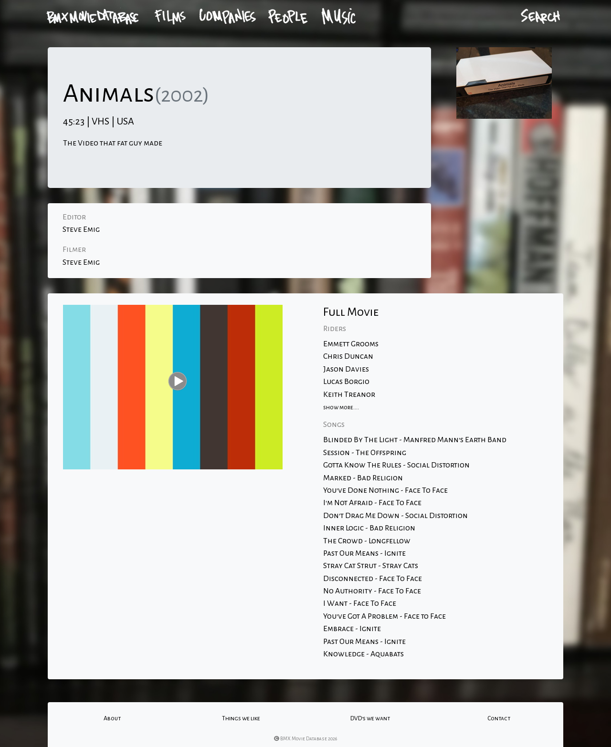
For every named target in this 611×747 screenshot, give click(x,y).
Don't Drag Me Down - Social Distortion (395, 515)
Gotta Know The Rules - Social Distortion (396, 465)
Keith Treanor (349, 394)
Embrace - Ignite (352, 628)
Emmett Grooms (351, 344)
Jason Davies (346, 369)
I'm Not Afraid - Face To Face (372, 502)
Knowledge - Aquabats (363, 654)
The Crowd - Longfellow (367, 541)
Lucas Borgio (346, 381)
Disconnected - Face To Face (372, 578)
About (112, 718)
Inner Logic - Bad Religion (369, 528)
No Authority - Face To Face (372, 591)
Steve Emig (81, 229)
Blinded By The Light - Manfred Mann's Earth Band (414, 440)
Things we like (241, 718)
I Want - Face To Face (359, 603)
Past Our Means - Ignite (364, 553)
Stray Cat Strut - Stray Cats (370, 565)
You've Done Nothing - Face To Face (385, 490)
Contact (498, 718)
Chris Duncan (348, 356)
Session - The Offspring (364, 452)
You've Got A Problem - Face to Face (384, 616)
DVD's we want (370, 718)
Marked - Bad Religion (363, 478)
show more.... (341, 407)
